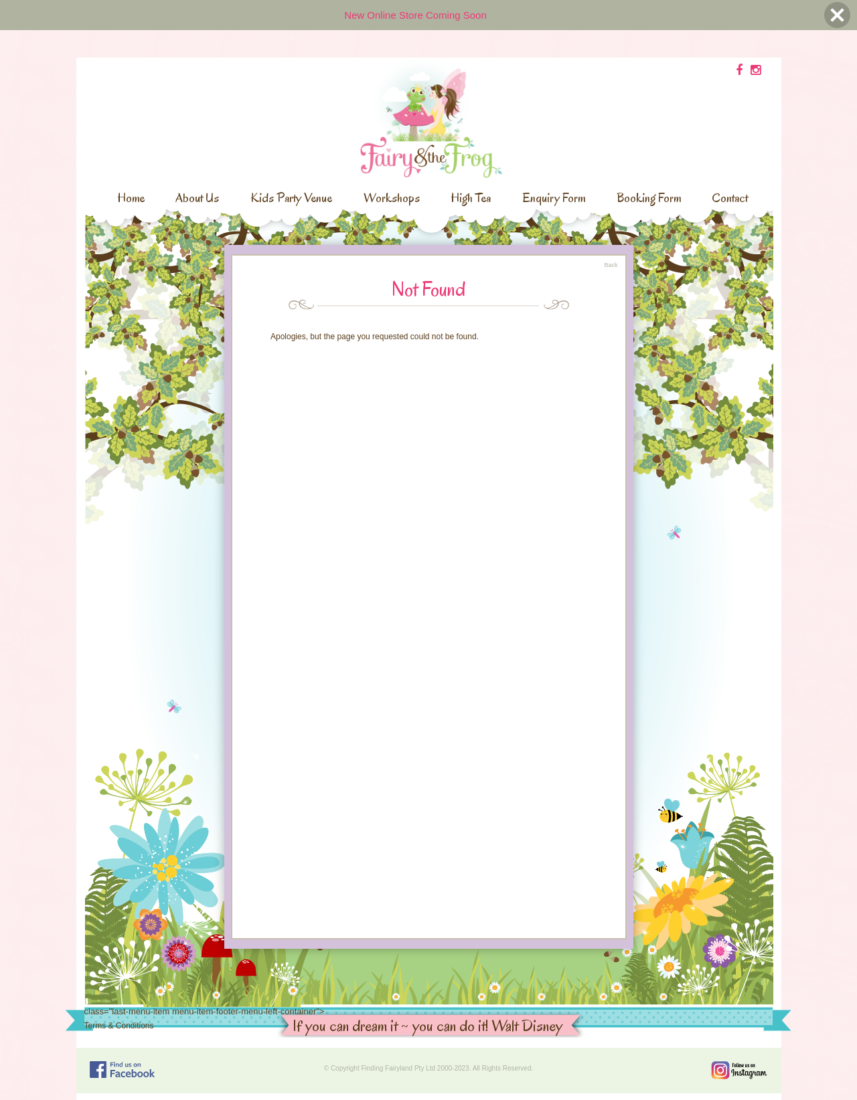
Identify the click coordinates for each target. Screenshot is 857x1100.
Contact (730, 198)
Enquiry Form (553, 198)
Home (131, 198)
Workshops (392, 198)
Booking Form (649, 198)
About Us (197, 198)
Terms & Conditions (119, 1025)
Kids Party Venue (291, 198)
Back (610, 265)
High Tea (471, 198)
